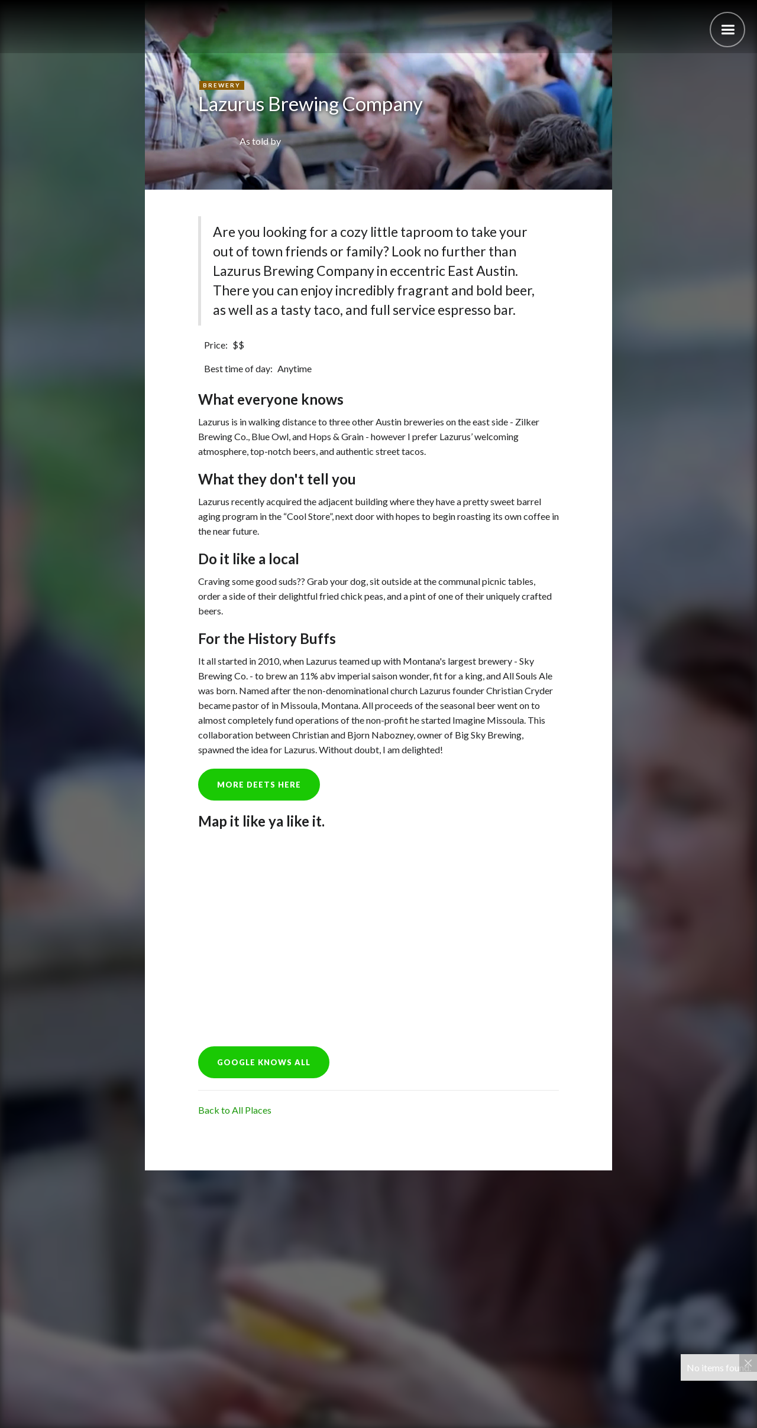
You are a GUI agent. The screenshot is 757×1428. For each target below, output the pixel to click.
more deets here (259, 784)
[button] (727, 29)
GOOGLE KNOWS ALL (263, 1062)
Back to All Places (234, 1109)
